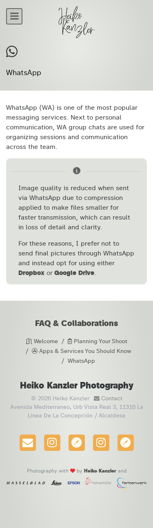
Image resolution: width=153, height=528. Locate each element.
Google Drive (74, 273)
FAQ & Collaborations (76, 323)
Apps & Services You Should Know (81, 351)
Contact (106, 398)
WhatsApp (81, 360)
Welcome (42, 341)
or (49, 273)
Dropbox (31, 273)
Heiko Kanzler (100, 471)
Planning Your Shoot (97, 341)
